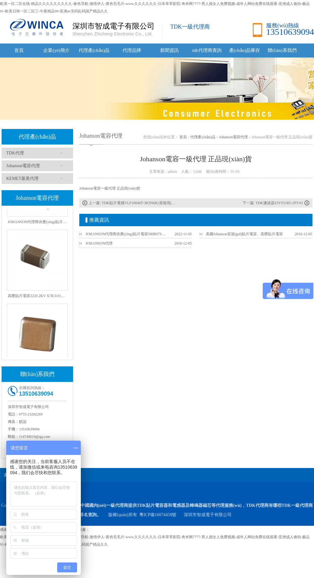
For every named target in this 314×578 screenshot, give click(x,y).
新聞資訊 (169, 50)
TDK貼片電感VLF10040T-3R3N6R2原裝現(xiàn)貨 (142, 203)
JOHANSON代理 (99, 243)
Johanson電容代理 (23, 165)
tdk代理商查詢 (206, 50)
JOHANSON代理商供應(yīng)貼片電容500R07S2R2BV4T (126, 234)
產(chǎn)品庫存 (244, 50)
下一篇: (249, 203)
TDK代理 (15, 153)
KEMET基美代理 (22, 178)
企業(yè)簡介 (56, 50)
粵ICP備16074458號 (158, 514)
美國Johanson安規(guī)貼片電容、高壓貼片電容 (244, 234)
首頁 (19, 50)
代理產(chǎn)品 (94, 50)
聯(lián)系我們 (282, 50)
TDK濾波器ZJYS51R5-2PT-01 (279, 203)
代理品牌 (131, 50)
